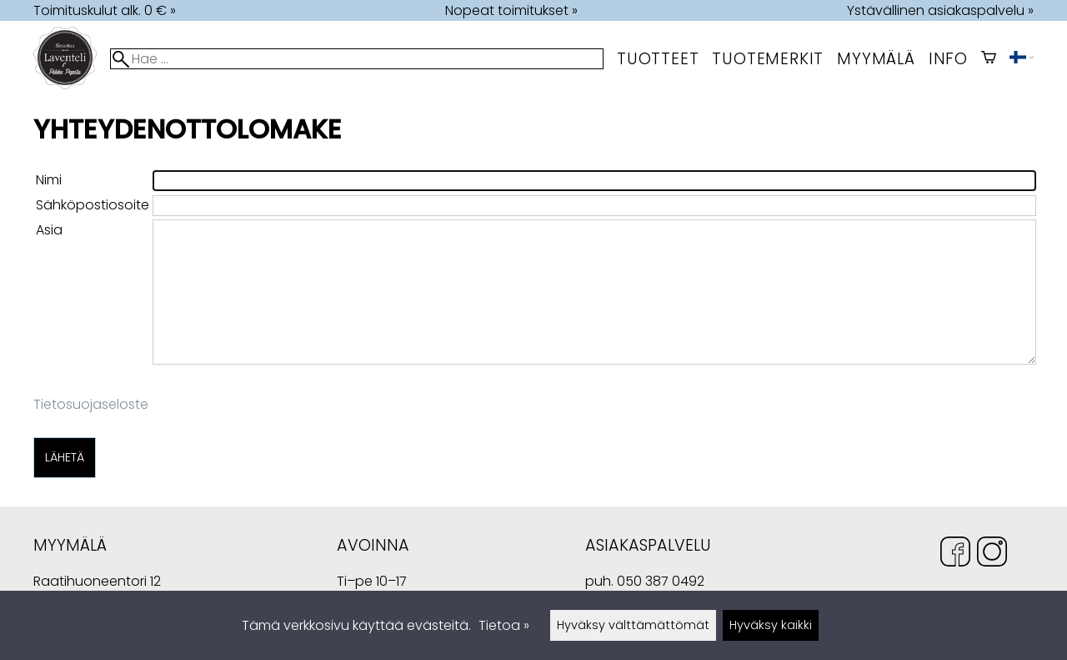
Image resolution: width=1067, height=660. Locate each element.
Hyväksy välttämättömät (633, 625)
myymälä (876, 59)
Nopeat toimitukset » (511, 10)
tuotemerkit (768, 59)
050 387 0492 (660, 581)
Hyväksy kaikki (770, 625)
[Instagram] (992, 554)
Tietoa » (503, 625)
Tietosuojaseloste (90, 404)
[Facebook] (955, 554)
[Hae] (357, 58)
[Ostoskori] (988, 58)
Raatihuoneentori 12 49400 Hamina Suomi (97, 582)
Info (948, 59)
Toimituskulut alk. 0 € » (104, 10)
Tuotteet (658, 59)
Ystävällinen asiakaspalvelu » (940, 10)
